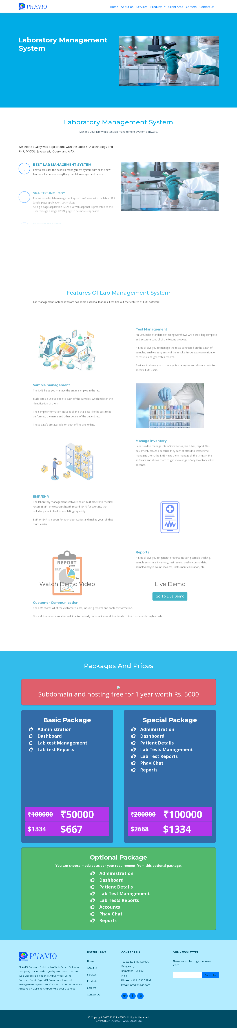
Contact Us (207, 7)
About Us (127, 7)
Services (141, 7)
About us (92, 968)
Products (156, 7)
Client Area (175, 7)
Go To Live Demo (170, 649)
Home (114, 7)
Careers (191, 7)
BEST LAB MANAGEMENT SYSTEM (62, 178)
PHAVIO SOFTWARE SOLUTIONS (125, 1020)
